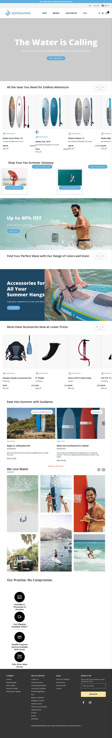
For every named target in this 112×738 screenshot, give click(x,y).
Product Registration (38, 691)
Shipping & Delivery (37, 701)
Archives (34, 713)
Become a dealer (12, 688)
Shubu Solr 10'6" (43, 141)
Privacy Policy (60, 682)
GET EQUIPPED (56, 58)
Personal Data (61, 685)
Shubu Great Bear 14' (13, 138)
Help (90, 5)
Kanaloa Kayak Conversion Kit (17, 378)
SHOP (44, 13)
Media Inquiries (11, 682)
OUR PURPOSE (71, 13)
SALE (85, 13)
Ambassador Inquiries (13, 691)
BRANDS (56, 13)
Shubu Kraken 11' (76, 138)
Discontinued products (38, 685)
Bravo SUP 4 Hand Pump (79, 378)
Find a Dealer (10, 685)
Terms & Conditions (63, 679)
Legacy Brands (36, 710)
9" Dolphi (39, 378)
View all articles (56, 466)
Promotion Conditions (38, 688)
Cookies (58, 688)
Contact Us (35, 679)
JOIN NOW (93, 694)
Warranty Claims (36, 704)
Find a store (96, 5)
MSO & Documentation (39, 707)
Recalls (33, 716)
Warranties (34, 719)
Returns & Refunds (37, 698)
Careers (9, 679)
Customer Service (37, 682)
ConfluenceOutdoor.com (40, 726)
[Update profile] (103, 13)
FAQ (32, 695)
